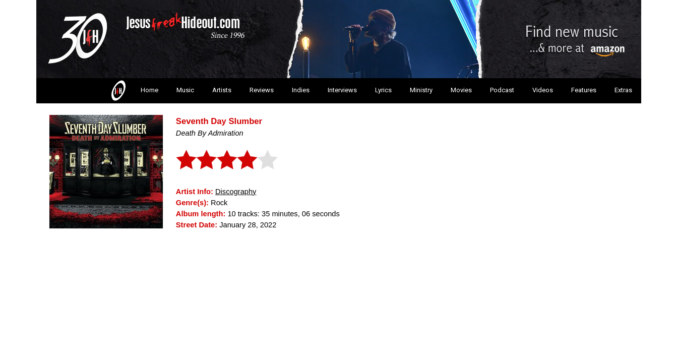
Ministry (421, 90)
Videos (542, 90)
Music (185, 90)
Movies (461, 90)
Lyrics (383, 90)
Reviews (262, 90)
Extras (623, 90)
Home (133, 90)
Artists (221, 90)
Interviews (342, 90)
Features (583, 90)
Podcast (502, 90)
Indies (301, 90)
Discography (235, 192)
